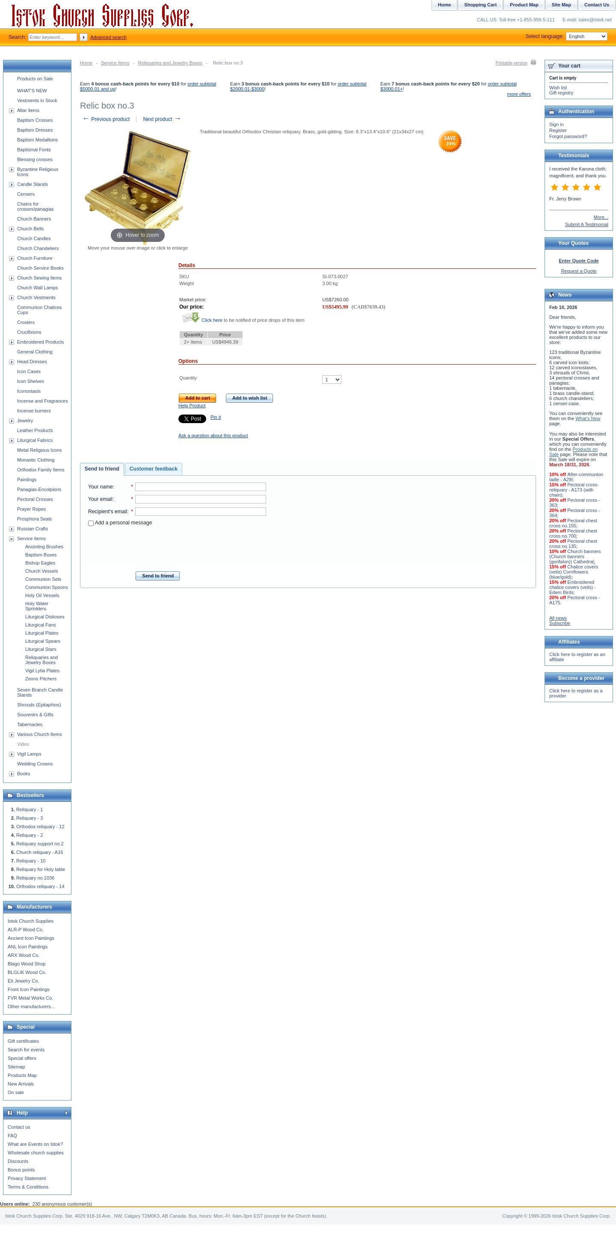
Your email (100, 499)
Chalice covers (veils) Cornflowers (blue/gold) (573, 572)
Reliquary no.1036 (35, 877)
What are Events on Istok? (35, 1144)
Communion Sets (43, 579)
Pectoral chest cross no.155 (573, 523)
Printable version (511, 63)
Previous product (106, 119)
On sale (16, 1092)
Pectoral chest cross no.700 (573, 533)
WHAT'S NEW (32, 90)
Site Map (561, 4)
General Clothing (35, 351)
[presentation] (177, 546)
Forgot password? (568, 136)
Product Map (524, 4)
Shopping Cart (480, 4)
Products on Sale (35, 78)
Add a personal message (120, 523)
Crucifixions (29, 332)
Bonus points (21, 1169)
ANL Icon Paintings (27, 946)
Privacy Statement (27, 1178)
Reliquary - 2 (29, 835)
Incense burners (34, 410)
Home (86, 62)
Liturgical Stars (40, 649)
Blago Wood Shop (26, 963)
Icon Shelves (30, 381)
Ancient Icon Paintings (31, 938)
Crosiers (26, 322)
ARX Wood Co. (23, 955)
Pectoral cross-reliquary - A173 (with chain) (574, 489)
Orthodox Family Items (41, 469)
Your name (100, 487)
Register (558, 130)
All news (558, 618)
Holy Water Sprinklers (36, 606)
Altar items (28, 110)
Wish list (558, 87)
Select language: (566, 36)
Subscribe (559, 623)
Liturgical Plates (42, 633)
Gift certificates (23, 1041)
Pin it (215, 417)
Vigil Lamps (29, 753)
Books (23, 773)
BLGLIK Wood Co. (27, 972)
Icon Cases (29, 371)
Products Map (22, 1075)
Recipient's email (107, 512)
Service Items (115, 62)
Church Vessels (41, 571)
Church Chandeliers (38, 248)
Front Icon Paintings (29, 989)
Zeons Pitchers (40, 678)
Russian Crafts (32, 528)
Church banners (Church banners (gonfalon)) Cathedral (575, 556)
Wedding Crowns (35, 763)
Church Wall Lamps (37, 287)
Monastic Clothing (35, 459)
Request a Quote (578, 271)
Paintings (26, 479)
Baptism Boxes (40, 554)
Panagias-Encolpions (39, 489)
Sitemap (16, 1066)
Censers (26, 194)
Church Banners (34, 218)
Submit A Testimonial (586, 224)
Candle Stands (32, 184)
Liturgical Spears (42, 641)
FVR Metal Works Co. (30, 998)
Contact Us (596, 4)
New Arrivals (21, 1083)
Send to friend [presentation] (102, 469)
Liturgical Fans (40, 624)
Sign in (556, 124)
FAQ (12, 1135)
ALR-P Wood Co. (26, 929)
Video (23, 744)
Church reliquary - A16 (39, 852)
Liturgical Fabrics (35, 440)
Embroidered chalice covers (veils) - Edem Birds (572, 587)
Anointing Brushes (44, 546)
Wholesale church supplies (36, 1152)
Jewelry (25, 420)
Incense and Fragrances (42, 400)
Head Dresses (32, 361)
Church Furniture (35, 258)
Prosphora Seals (34, 518)
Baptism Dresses (35, 129)
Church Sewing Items (39, 277)
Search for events (26, 1049)
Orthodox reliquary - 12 (40, 826)
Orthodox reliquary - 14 (40, 886)
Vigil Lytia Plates (42, 670)
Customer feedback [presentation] (154, 469)
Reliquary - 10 (30, 860)
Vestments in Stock (37, 100)
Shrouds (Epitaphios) (39, 704)
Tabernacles (29, 724)
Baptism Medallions (37, 139)
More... (601, 217)
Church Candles (34, 238)
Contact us (19, 1127)
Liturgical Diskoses (45, 616)
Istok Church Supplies (30, 921)
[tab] (102, 469)
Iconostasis (29, 391)
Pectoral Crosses (35, 499)
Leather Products (35, 430)
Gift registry (561, 92)
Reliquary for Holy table (40, 869)
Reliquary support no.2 (40, 843)
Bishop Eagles (40, 562)
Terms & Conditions (28, 1186)
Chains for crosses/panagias (35, 206)
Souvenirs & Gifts (35, 714)
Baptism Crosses (35, 120)
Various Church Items (39, 734)
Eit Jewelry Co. (23, 980)
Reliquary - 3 (29, 818)
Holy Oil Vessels (42, 595)
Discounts (18, 1161)
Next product (162, 119)
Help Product (192, 405)
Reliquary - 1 (29, 809)
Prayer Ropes (31, 509)
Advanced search (108, 37)
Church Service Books (40, 268)
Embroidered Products (40, 341)
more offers (519, 94)
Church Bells (30, 228)
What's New (587, 418)
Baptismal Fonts (34, 149)
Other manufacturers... (31, 1006)
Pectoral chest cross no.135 (573, 544)
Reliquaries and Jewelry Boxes (170, 62)
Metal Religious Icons (39, 450)
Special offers (22, 1058)
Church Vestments (36, 297)
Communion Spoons (46, 587)
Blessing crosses (35, 159)
